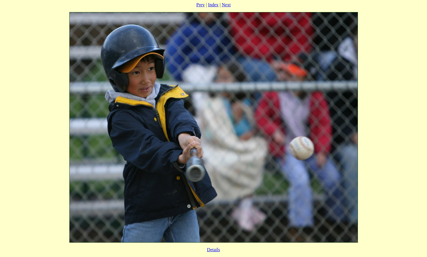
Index (213, 4)
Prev (200, 4)
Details (213, 249)
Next (226, 4)
